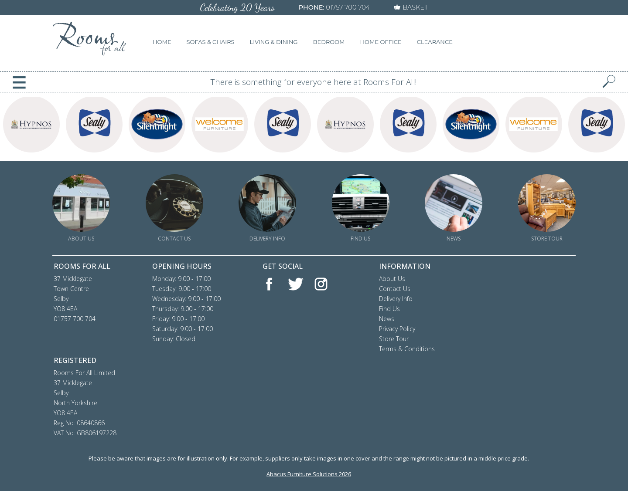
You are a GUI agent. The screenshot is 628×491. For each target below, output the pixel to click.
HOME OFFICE (381, 41)
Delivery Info (396, 299)
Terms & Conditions (407, 349)
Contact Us (394, 288)
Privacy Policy (397, 329)
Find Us (389, 309)
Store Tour (394, 339)
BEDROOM (329, 41)
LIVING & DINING (274, 41)
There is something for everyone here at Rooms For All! (314, 82)
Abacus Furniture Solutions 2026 (308, 474)
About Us (392, 278)
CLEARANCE (435, 41)
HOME (162, 41)
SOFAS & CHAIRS (211, 41)
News (386, 319)
